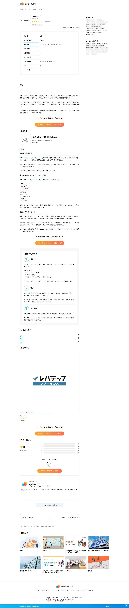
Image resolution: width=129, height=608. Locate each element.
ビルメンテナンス (89, 34)
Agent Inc (107, 606)
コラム (40, 10)
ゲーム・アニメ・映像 (102, 30)
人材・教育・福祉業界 (101, 24)
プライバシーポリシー (52, 590)
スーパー (88, 26)
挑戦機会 (99, 43)
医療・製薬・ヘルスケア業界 (101, 22)
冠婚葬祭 (99, 32)
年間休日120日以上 (90, 47)
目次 (21, 85)
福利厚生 (97, 47)
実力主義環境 (94, 45)
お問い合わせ (91, 590)
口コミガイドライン (73, 590)
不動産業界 (102, 28)
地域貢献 (94, 43)
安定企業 (104, 51)
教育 (94, 22)
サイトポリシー (63, 590)
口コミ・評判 (23, 10)
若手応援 (88, 51)
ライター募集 (83, 590)
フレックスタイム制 (104, 47)
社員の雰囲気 (93, 51)
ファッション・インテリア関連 (92, 28)
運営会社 (43, 590)
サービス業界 (93, 24)
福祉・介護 (94, 30)
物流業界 (94, 32)
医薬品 (87, 24)
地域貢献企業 (101, 45)
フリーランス (36, 526)
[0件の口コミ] (48, 21)
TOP (21, 526)
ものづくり (88, 43)
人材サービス (88, 32)
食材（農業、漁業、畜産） (96, 26)
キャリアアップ (104, 49)
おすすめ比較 (32, 10)
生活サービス (88, 22)
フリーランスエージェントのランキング (50, 124)
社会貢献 (99, 51)
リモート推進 (88, 49)
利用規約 (37, 590)
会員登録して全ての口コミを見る (49, 471)
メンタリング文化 (96, 49)
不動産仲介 (88, 30)
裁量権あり (88, 45)
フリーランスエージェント (37, 24)
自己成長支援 (104, 43)
